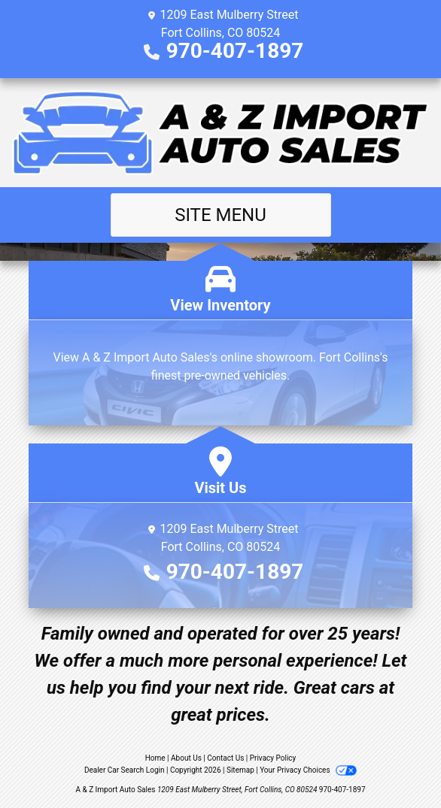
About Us (186, 758)
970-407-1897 (235, 50)
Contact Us (225, 758)
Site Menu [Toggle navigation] (220, 214)
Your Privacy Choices (308, 770)
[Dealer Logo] (220, 132)
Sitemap (240, 770)
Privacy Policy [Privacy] (273, 758)
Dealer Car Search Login (124, 770)
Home (155, 758)
